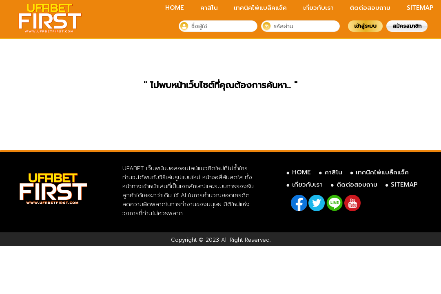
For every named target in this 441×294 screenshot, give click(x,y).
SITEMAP (420, 7)
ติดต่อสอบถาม (370, 7)
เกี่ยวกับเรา (318, 7)
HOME (174, 7)
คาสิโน (209, 7)
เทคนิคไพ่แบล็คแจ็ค (260, 7)
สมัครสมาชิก (406, 26)
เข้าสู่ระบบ (365, 26)
